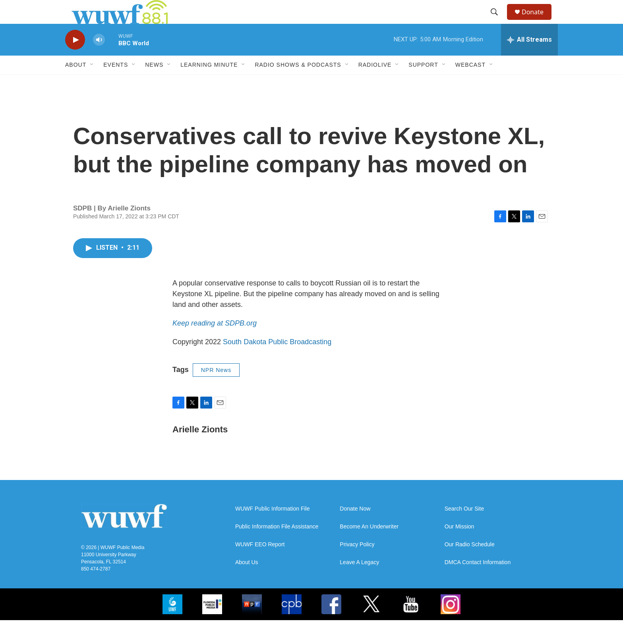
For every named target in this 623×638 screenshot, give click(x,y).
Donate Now (355, 527)
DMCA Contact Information (478, 580)
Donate (537, 21)
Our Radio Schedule (470, 562)
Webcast (470, 82)
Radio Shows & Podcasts (298, 82)
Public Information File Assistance (276, 544)
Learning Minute (209, 82)
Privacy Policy (357, 562)
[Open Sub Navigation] (92, 82)
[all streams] (529, 57)
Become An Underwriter (369, 544)
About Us (246, 580)
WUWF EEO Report (259, 562)
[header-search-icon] (497, 21)
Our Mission (459, 544)
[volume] (99, 58)
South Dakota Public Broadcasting (277, 360)
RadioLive (375, 82)
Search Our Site (464, 527)
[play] (75, 57)
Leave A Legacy (359, 580)
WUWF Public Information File (272, 527)
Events (115, 82)
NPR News (216, 388)
